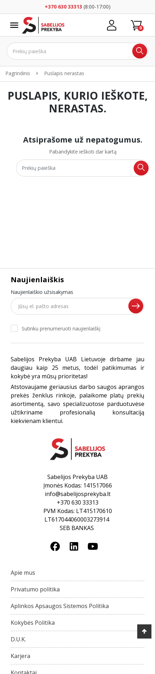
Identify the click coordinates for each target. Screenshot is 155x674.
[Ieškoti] (78, 51)
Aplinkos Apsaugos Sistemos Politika (60, 606)
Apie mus (23, 572)
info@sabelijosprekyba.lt (78, 494)
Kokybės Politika (33, 622)
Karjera (20, 656)
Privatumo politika (35, 589)
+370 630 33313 (63, 6)
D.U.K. (18, 639)
